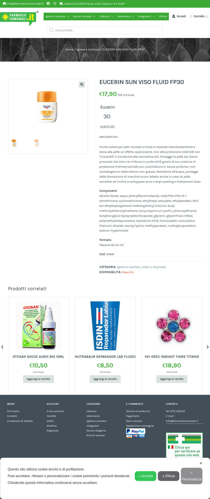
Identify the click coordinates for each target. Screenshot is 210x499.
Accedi (178, 16)
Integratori (146, 16)
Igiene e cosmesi (57, 16)
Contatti (12, 416)
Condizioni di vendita (20, 421)
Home (69, 49)
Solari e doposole (154, 267)
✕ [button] (200, 463)
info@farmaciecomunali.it (182, 421)
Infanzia (106, 16)
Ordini (50, 421)
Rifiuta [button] (168, 476)
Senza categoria (96, 430)
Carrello (51, 416)
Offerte (163, 16)
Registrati (53, 430)
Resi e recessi (134, 421)
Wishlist (52, 425)
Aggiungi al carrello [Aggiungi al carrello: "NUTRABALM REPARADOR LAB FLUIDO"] (105, 379)
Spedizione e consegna (140, 425)
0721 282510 (177, 411)
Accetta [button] (145, 476)
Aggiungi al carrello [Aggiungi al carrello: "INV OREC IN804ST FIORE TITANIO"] (171, 379)
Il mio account (55, 411)
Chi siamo (13, 411)
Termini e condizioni (138, 411)
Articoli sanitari (84, 16)
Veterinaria (125, 16)
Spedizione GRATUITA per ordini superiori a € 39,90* (94, 3)
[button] (82, 84)
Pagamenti (132, 416)
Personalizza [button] (192, 476)
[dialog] (105, 478)
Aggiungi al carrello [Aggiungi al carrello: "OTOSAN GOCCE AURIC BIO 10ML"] (38, 379)
